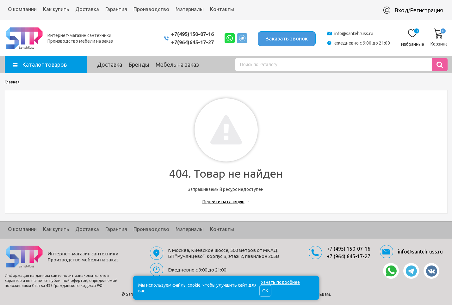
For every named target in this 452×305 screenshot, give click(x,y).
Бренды (138, 64)
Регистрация (426, 10)
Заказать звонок (286, 38)
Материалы (190, 9)
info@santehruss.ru (353, 33)
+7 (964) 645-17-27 (348, 256)
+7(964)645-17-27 (186, 42)
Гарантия (116, 9)
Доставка (87, 9)
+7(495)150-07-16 (186, 34)
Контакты (222, 9)
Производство (151, 9)
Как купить (56, 9)
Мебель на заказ (177, 64)
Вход (401, 10)
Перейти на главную (223, 201)
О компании (22, 9)
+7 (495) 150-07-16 (348, 249)
